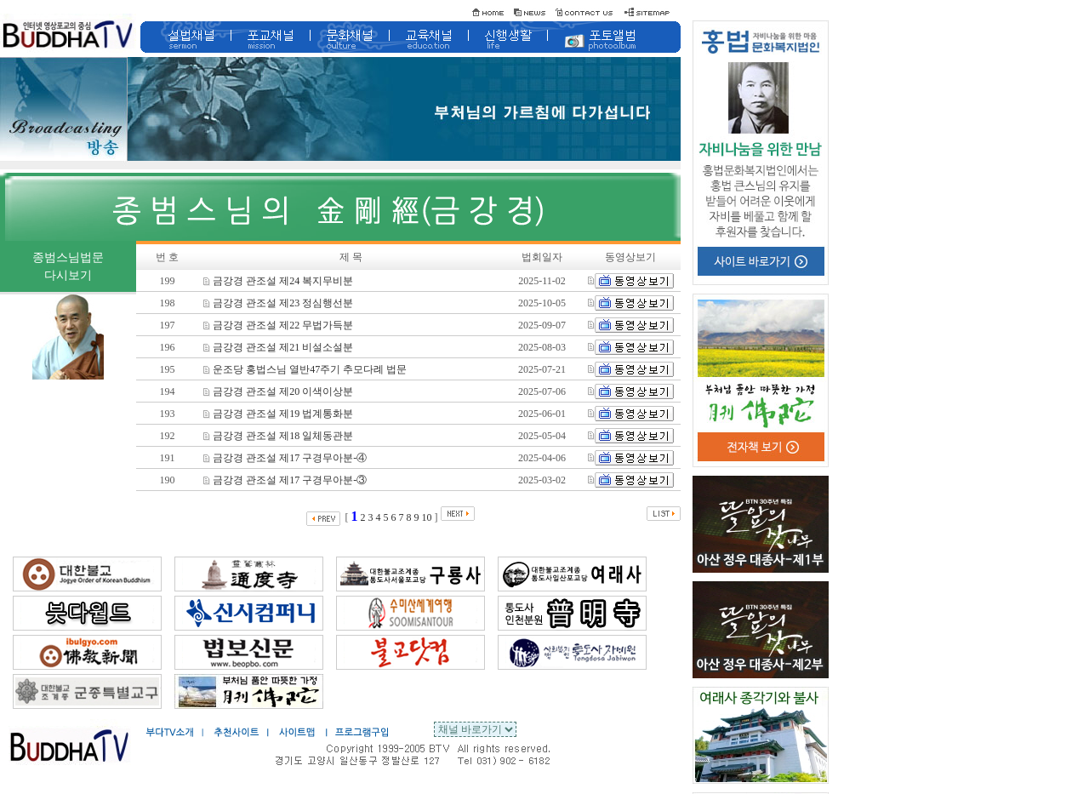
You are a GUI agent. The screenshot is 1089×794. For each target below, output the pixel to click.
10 (427, 517)
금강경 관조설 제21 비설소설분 (278, 347)
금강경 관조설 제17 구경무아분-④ (285, 458)
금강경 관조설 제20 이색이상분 (278, 391)
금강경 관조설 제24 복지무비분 (278, 281)
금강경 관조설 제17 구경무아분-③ (285, 480)
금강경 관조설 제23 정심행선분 (278, 303)
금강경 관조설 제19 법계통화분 (278, 414)
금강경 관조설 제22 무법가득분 (278, 325)
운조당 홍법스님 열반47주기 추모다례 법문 (305, 369)
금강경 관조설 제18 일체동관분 (278, 436)
